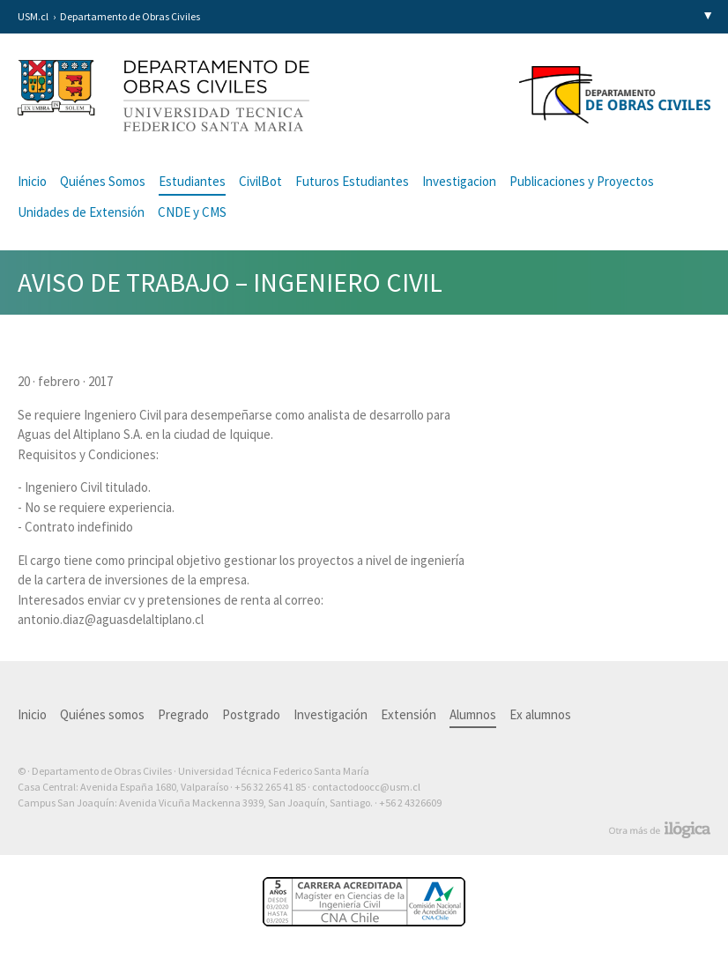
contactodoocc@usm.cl (366, 786)
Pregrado (183, 714)
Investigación (330, 714)
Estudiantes (192, 181)
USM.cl (33, 16)
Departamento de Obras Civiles (130, 16)
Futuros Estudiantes (352, 181)
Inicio (32, 181)
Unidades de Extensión (81, 212)
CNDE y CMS (192, 212)
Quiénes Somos (102, 181)
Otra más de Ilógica (659, 830)
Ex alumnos (540, 714)
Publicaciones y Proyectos (581, 181)
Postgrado (251, 714)
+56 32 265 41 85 (270, 786)
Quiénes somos (102, 714)
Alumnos (472, 714)
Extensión (408, 714)
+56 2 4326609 (410, 802)
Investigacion (459, 181)
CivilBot (260, 181)
